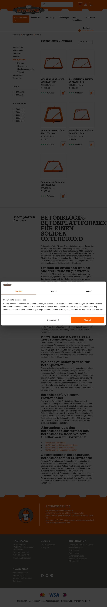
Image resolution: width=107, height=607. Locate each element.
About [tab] (88, 291)
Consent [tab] (18, 291)
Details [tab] (53, 291)
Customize (53, 320)
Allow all (87, 320)
